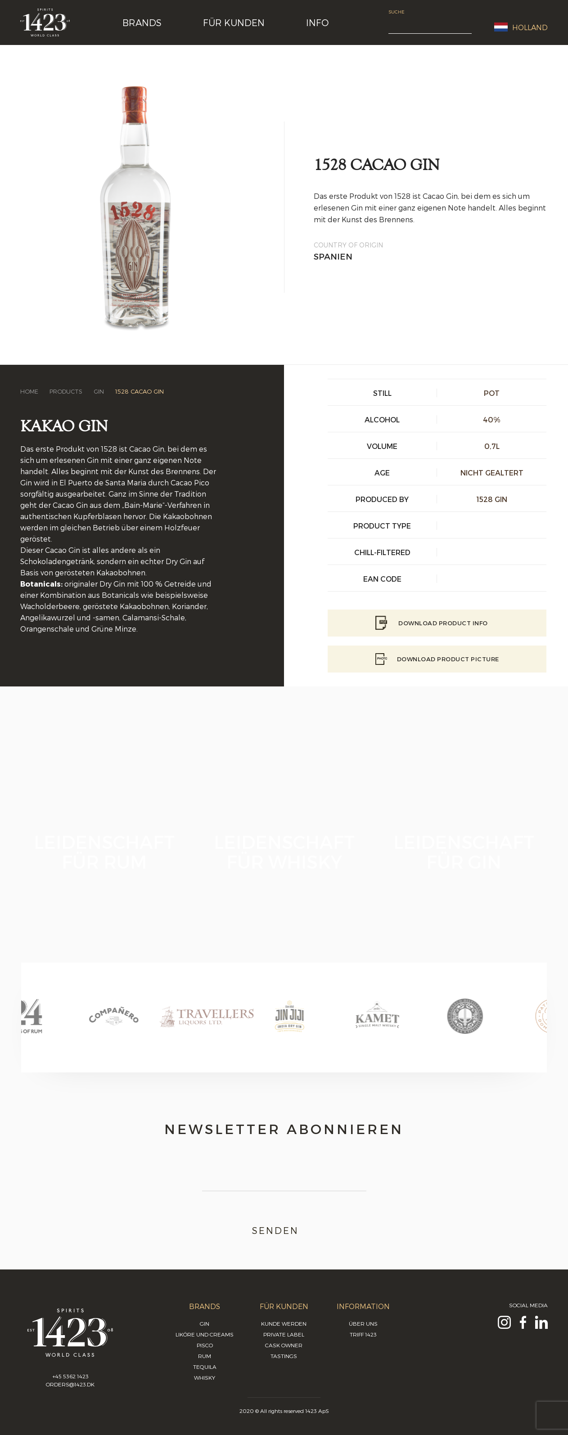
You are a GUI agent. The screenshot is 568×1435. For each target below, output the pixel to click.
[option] (65, 1025)
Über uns (363, 1323)
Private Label (283, 1334)
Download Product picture (437, 659)
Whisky (204, 1377)
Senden (284, 1230)
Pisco (205, 1345)
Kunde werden (284, 1323)
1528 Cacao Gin (139, 391)
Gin (99, 391)
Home (29, 391)
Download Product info (437, 623)
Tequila (204, 1366)
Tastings (283, 1356)
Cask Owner (283, 1345)
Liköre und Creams (205, 1334)
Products (66, 391)
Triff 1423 (363, 1334)
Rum (204, 1356)
